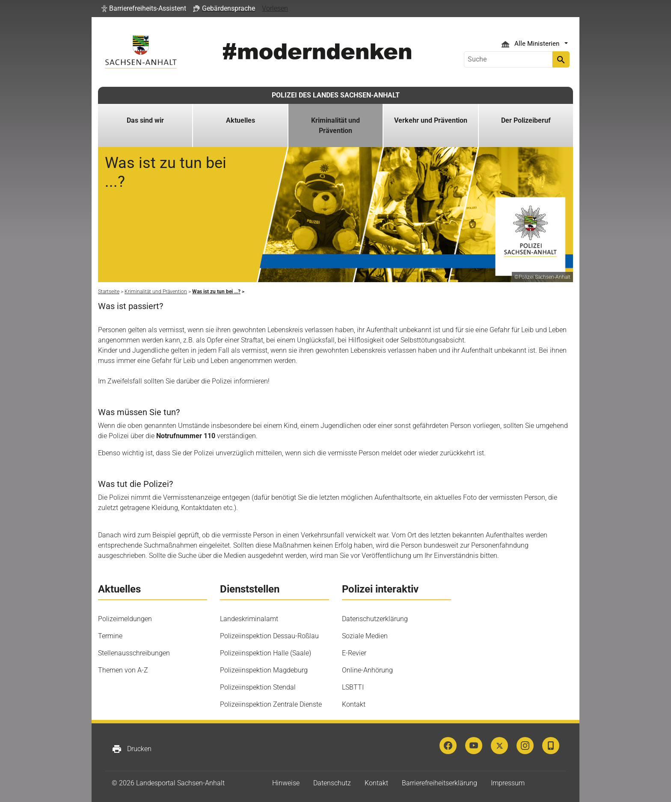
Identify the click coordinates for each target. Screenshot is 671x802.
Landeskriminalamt (249, 619)
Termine (110, 636)
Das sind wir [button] (145, 120)
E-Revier (354, 653)
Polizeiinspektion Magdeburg (264, 670)
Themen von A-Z (123, 670)
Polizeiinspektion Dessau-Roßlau (269, 636)
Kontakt (353, 704)
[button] (143, 8)
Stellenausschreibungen (134, 653)
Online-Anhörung (367, 670)
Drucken (131, 749)
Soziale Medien (365, 636)
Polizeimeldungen (125, 619)
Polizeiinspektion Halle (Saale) (265, 653)
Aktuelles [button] (240, 120)
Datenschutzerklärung (375, 619)
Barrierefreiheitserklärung (439, 783)
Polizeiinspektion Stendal (258, 687)
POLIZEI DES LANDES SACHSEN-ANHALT (336, 95)
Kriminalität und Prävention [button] (335, 125)
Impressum (508, 783)
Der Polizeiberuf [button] (526, 120)
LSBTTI (353, 687)
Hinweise (286, 783)
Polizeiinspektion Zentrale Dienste (271, 704)
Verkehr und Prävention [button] (430, 120)
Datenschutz (332, 783)
